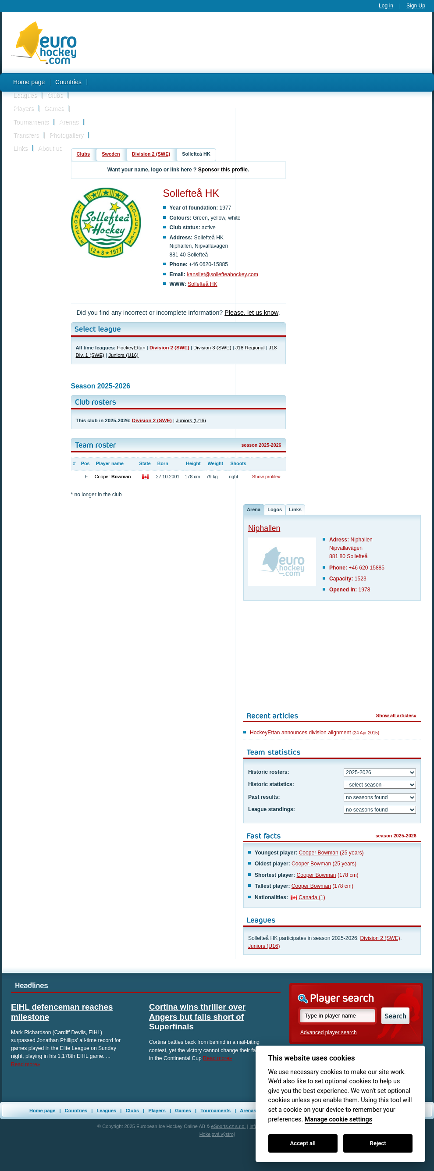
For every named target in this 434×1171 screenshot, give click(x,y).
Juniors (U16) (123, 355)
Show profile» (266, 476)
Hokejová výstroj (217, 1134)
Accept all (303, 1143)
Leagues (25, 95)
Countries (68, 81)
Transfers (26, 135)
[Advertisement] (258, 84)
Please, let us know (251, 312)
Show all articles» (396, 715)
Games (54, 108)
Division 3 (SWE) (212, 347)
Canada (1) (312, 897)
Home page (29, 81)
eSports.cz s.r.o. (228, 1126)
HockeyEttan (131, 347)
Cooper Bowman (318, 853)
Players (23, 108)
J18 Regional (250, 347)
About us (50, 148)
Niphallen (264, 528)
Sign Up (415, 6)
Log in (386, 6)
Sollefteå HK (202, 284)
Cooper (113, 476)
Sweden (111, 154)
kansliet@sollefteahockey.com (222, 274)
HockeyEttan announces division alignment (301, 733)
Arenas (68, 121)
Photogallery (66, 135)
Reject (378, 1143)
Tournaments (31, 121)
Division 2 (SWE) (151, 154)
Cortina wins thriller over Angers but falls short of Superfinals (197, 1016)
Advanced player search (328, 1032)
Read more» (25, 1064)
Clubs (55, 95)
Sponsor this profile (223, 170)
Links (20, 148)
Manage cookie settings (338, 1119)
